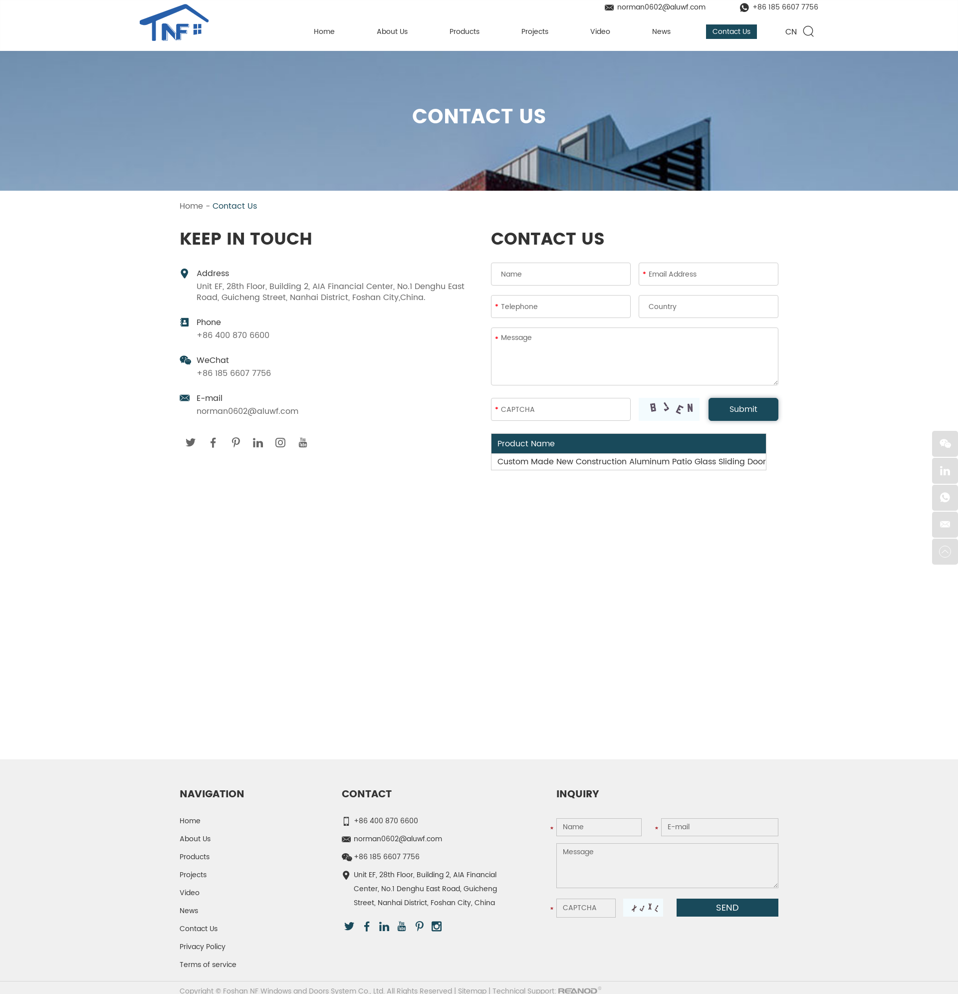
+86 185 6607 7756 (785, 7)
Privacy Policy (203, 947)
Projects (534, 31)
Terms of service (208, 965)
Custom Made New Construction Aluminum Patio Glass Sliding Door (631, 462)
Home (324, 31)
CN (791, 31)
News (661, 31)
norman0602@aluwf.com (661, 7)
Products (464, 31)
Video (600, 31)
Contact (367, 795)
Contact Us (731, 31)
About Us (392, 31)
